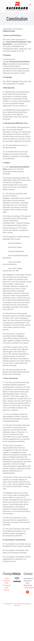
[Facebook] (27, 592)
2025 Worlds (6, 588)
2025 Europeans (7, 584)
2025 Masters (6, 579)
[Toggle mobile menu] (30, 5)
